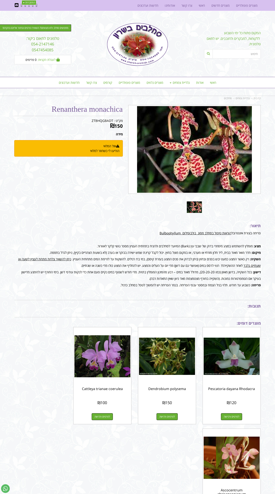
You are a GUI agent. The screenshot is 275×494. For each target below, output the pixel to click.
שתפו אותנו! (126, 449)
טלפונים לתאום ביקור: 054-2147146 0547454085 (42, 44)
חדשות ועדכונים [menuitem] (69, 82)
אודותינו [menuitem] (170, 5)
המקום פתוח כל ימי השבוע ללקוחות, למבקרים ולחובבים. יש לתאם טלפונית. (234, 38)
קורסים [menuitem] (107, 82)
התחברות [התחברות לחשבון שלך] (29, 2)
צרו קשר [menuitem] (91, 82)
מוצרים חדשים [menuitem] (220, 5)
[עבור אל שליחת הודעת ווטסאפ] (5, 488)
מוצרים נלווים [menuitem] (155, 82)
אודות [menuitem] (199, 82)
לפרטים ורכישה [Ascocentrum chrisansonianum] (42, 415)
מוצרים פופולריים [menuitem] (129, 82)
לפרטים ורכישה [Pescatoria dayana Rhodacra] (232, 415)
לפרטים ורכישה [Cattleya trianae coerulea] (106, 415)
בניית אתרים (122, 491)
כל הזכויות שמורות (249, 475)
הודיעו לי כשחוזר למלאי (104, 151)
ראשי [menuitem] (213, 82)
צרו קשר (128, 444)
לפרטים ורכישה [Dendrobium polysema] (169, 415)
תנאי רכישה (190, 449)
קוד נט (131, 491)
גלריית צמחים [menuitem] (180, 82)
